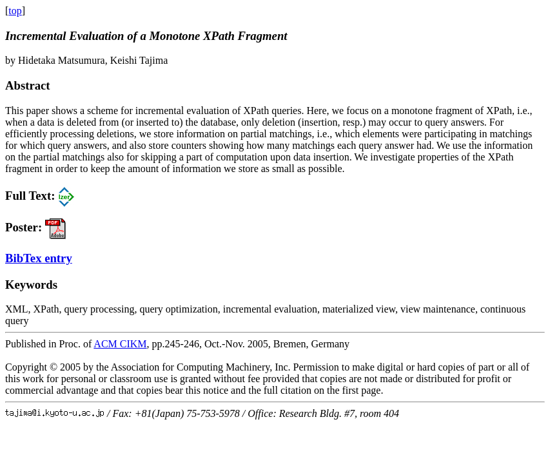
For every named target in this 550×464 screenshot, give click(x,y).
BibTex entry (38, 258)
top (14, 10)
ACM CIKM (119, 343)
